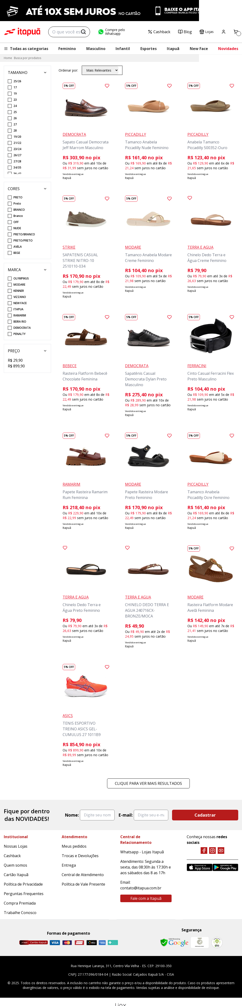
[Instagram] (212, 850)
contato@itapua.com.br (140, 888)
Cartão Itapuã (16, 874)
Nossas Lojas (15, 846)
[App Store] (199, 867)
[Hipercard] (79, 942)
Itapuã (173, 48)
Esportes (148, 48)
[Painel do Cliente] (223, 31)
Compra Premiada (20, 903)
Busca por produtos (27, 58)
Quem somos (15, 865)
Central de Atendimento (83, 874)
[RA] (217, 942)
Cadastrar (205, 815)
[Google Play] (225, 867)
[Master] (67, 942)
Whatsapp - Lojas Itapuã (142, 852)
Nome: (72, 815)
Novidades (228, 48)
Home (8, 58)
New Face (199, 48)
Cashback (159, 31)
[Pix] (113, 942)
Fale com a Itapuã (145, 898)
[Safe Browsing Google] (174, 942)
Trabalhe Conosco (20, 912)
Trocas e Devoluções (80, 855)
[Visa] (55, 942)
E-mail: (125, 815)
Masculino (95, 48)
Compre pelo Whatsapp (111, 32)
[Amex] (102, 942)
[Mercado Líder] (199, 942)
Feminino (67, 48)
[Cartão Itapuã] (33, 942)
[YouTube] (221, 850)
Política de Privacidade (23, 884)
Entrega (69, 865)
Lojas (206, 31)
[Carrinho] (235, 31)
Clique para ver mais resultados (148, 783)
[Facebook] (204, 850)
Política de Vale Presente (83, 884)
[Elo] (91, 942)
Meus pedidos (74, 846)
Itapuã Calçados (22, 32)
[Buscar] (83, 32)
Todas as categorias (26, 48)
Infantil (123, 48)
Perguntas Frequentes (23, 893)
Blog (185, 31)
